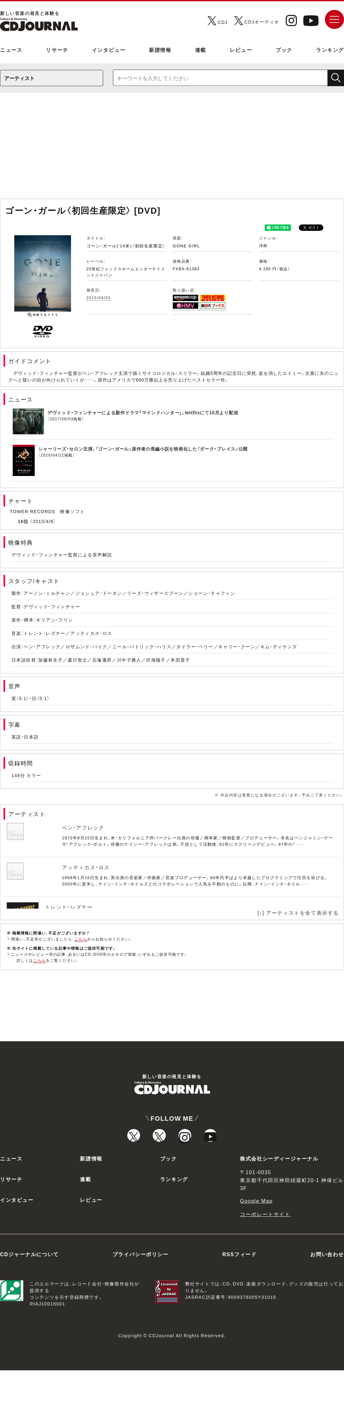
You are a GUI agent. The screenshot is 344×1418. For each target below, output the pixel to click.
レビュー (241, 49)
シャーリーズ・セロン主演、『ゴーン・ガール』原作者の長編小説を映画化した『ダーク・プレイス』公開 (143, 448)
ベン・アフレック (83, 827)
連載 (200, 49)
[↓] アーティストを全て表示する (298, 912)
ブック (284, 49)
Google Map (256, 1248)
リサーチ (57, 49)
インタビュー (109, 49)
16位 (23, 521)
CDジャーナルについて (29, 1301)
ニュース (11, 49)
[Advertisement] (172, 148)
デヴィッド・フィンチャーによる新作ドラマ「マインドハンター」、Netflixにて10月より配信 (142, 412)
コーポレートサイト (265, 1261)
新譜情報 (160, 49)
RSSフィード (239, 1301)
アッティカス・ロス (86, 867)
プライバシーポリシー (141, 1301)
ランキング (330, 49)
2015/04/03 (99, 297)
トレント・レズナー (69, 907)
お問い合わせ (327, 1301)
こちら (80, 939)
